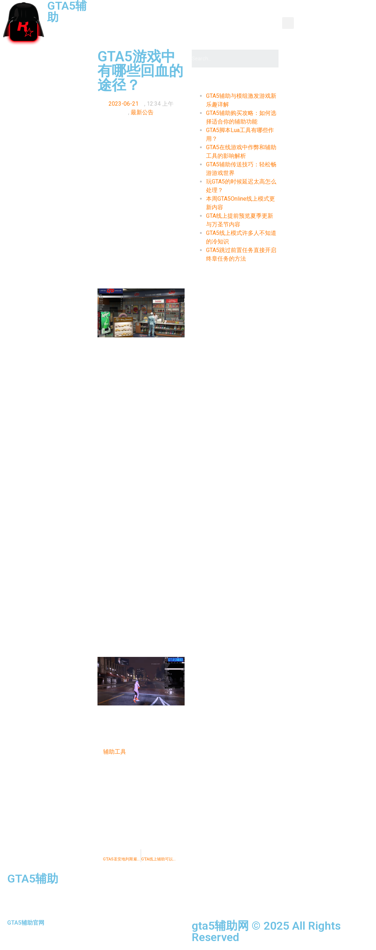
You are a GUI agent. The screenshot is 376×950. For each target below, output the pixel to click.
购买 (269, 30)
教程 (238, 14)
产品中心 (206, 14)
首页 (138, 14)
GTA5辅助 (32, 878)
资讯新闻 (169, 14)
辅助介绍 (135, 30)
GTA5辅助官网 (25, 922)
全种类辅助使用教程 (223, 30)
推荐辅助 (172, 30)
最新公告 (142, 112)
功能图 (266, 14)
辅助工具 (114, 751)
